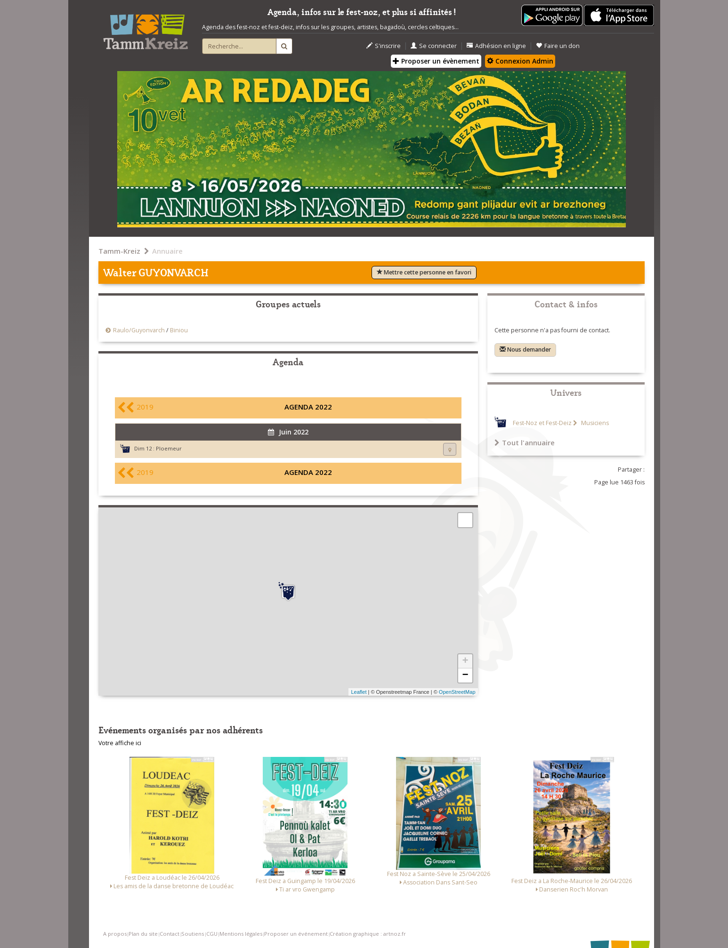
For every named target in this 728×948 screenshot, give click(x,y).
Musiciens (594, 423)
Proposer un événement (296, 933)
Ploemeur (169, 448)
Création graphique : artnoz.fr (368, 933)
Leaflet (358, 692)
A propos (115, 933)
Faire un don (558, 46)
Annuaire (167, 251)
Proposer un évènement (436, 60)
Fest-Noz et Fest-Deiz (542, 423)
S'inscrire (383, 46)
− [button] (465, 675)
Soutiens (192, 933)
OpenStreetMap (457, 692)
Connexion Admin (520, 60)
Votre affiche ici (119, 743)
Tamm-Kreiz (119, 251)
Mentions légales (240, 933)
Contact (169, 933)
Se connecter (434, 46)
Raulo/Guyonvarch (139, 330)
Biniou (179, 330)
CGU (212, 933)
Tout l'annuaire (524, 442)
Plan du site (143, 933)
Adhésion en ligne (496, 46)
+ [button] (465, 661)
